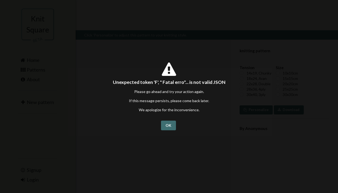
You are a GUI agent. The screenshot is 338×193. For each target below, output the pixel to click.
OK (168, 125)
